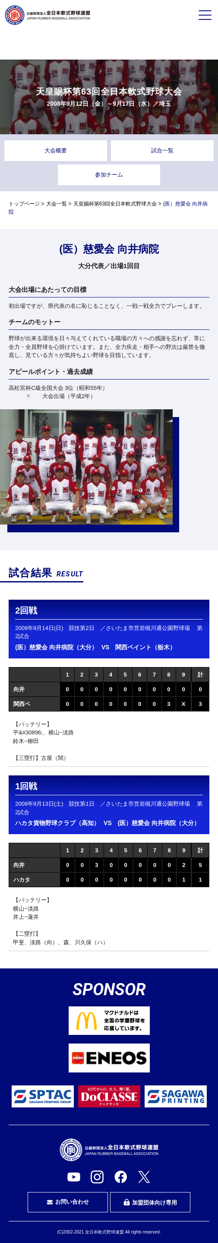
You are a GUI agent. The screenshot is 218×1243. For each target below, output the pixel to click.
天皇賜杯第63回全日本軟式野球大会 (115, 204)
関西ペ (21, 704)
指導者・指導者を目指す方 (178, 44)
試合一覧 (162, 150)
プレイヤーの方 (40, 44)
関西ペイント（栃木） (145, 647)
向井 (19, 689)
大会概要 (55, 150)
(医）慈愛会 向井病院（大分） (56, 647)
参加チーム (109, 174)
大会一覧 (56, 204)
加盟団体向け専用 (150, 1202)
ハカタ (21, 879)
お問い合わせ (68, 1202)
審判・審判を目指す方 (109, 44)
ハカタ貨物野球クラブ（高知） (57, 822)
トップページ (24, 204)
